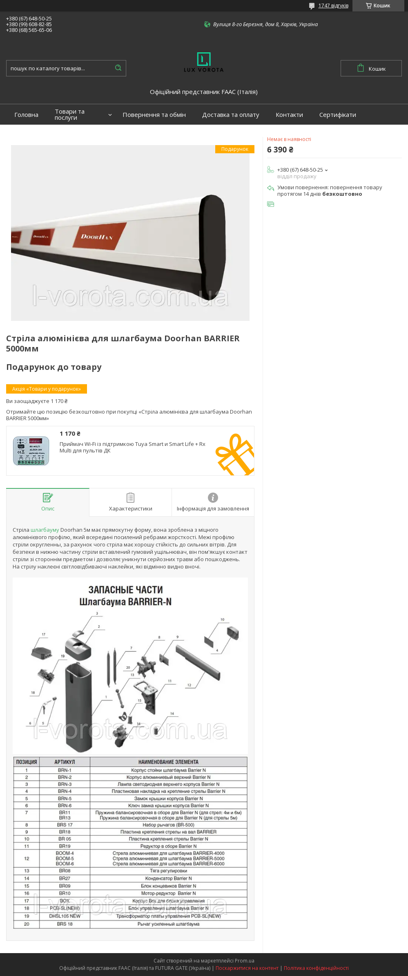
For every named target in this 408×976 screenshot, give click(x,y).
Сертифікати (337, 115)
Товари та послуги (70, 114)
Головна (26, 115)
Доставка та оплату (230, 115)
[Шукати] (118, 68)
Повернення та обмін (154, 115)
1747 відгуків (333, 5)
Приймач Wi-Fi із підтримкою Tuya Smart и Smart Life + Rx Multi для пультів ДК (132, 447)
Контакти (289, 115)
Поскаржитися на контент (247, 968)
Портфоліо (30, 135)
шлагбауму (45, 529)
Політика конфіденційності (316, 968)
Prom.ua (244, 960)
